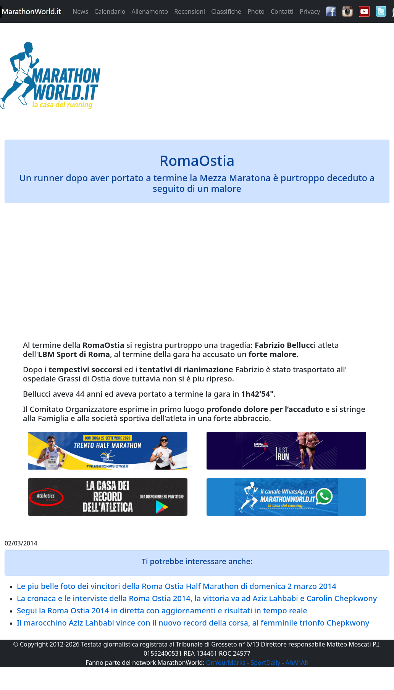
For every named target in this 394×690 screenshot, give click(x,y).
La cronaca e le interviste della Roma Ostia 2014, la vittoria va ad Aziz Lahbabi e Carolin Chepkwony (197, 598)
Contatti (282, 11)
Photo (256, 11)
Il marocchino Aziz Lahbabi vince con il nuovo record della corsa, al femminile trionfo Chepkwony (193, 623)
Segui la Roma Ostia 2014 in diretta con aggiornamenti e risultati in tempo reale (162, 610)
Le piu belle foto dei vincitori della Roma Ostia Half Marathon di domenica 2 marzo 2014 (176, 586)
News (80, 11)
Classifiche (226, 11)
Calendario (109, 11)
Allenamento (149, 11)
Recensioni (189, 11)
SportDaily (265, 662)
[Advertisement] (246, 77)
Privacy (310, 11)
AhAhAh (297, 662)
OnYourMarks (225, 662)
